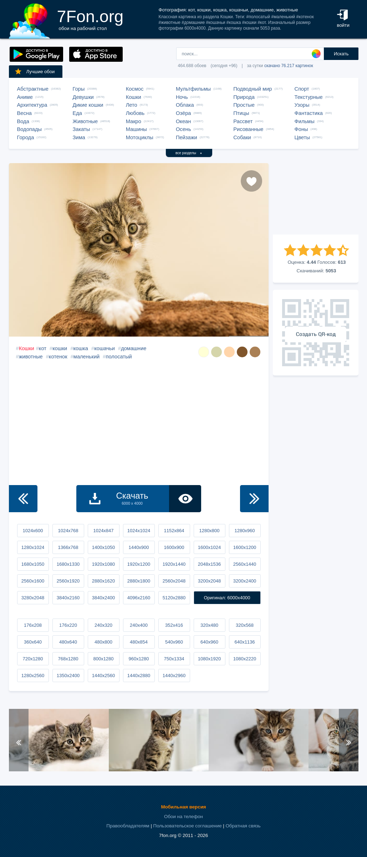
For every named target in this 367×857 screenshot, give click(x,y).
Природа (244, 97)
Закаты (81, 129)
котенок (58, 356)
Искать (341, 53)
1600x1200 (244, 547)
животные (31, 356)
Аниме (25, 97)
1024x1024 (138, 530)
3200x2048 (209, 581)
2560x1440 (244, 564)
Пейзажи (186, 137)
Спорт (302, 89)
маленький (86, 356)
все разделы (188, 153)
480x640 (68, 642)
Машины (136, 129)
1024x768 (68, 530)
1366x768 (68, 547)
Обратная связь (242, 825)
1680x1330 (68, 564)
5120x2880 (174, 597)
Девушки (83, 97)
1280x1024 (32, 547)
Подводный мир (252, 89)
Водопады (29, 129)
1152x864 (174, 530)
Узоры (302, 105)
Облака (185, 105)
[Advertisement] (315, 199)
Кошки (133, 97)
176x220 (68, 625)
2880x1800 (138, 581)
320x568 (245, 625)
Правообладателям (127, 825)
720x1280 (32, 658)
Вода (23, 121)
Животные (85, 121)
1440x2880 (138, 675)
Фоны (301, 129)
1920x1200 (138, 564)
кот (42, 348)
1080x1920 (209, 658)
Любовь (135, 113)
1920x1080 (103, 564)
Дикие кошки (88, 105)
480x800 (103, 642)
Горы (79, 89)
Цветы (302, 137)
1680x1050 (32, 564)
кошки (59, 348)
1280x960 (244, 530)
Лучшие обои (34, 71)
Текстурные (309, 97)
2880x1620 (103, 581)
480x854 (139, 642)
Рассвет (243, 121)
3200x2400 (244, 581)
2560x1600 (32, 581)
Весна (24, 113)
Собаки (242, 137)
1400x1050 (103, 547)
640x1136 (244, 642)
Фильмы (305, 121)
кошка (80, 348)
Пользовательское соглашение (187, 825)
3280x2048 (32, 597)
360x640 (33, 642)
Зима (79, 137)
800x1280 (103, 658)
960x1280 (138, 658)
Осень (183, 129)
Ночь (182, 97)
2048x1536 (209, 564)
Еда (77, 113)
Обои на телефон (183, 816)
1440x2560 (103, 675)
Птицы (241, 113)
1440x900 (138, 547)
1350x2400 (68, 675)
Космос (135, 89)
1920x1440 (174, 564)
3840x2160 (68, 597)
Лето (131, 105)
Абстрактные (33, 89)
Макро (133, 121)
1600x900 (174, 547)
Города (25, 137)
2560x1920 (68, 581)
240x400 (139, 625)
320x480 (209, 625)
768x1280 (68, 658)
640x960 (209, 642)
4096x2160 (138, 597)
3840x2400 (103, 597)
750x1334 (174, 658)
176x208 (33, 625)
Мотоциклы (139, 137)
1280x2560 (32, 675)
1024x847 (103, 530)
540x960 (174, 642)
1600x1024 (209, 547)
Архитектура (32, 105)
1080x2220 (244, 658)
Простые (244, 105)
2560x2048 (174, 581)
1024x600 (32, 530)
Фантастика (309, 113)
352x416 (174, 625)
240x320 (103, 625)
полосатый (119, 356)
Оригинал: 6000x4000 (227, 597)
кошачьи (104, 348)
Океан (183, 121)
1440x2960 (174, 675)
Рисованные (248, 129)
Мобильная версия (183, 807)
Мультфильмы (193, 89)
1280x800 (209, 530)
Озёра (183, 113)
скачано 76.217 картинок (288, 65)
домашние (133, 348)
